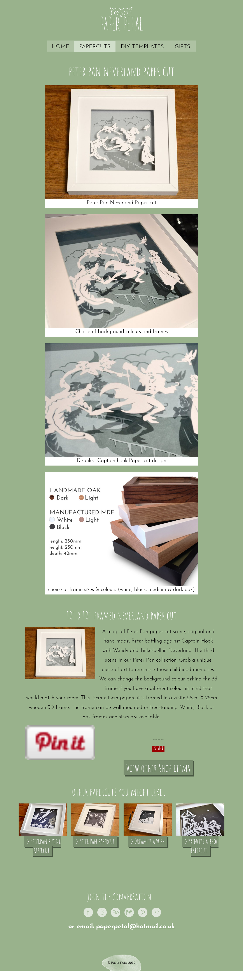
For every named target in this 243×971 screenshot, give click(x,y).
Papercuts (94, 47)
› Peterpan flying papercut (44, 846)
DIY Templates (142, 47)
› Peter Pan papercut (95, 841)
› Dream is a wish (148, 841)
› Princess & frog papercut (201, 846)
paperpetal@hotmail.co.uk (135, 926)
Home (60, 47)
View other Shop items (158, 768)
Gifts (182, 47)
